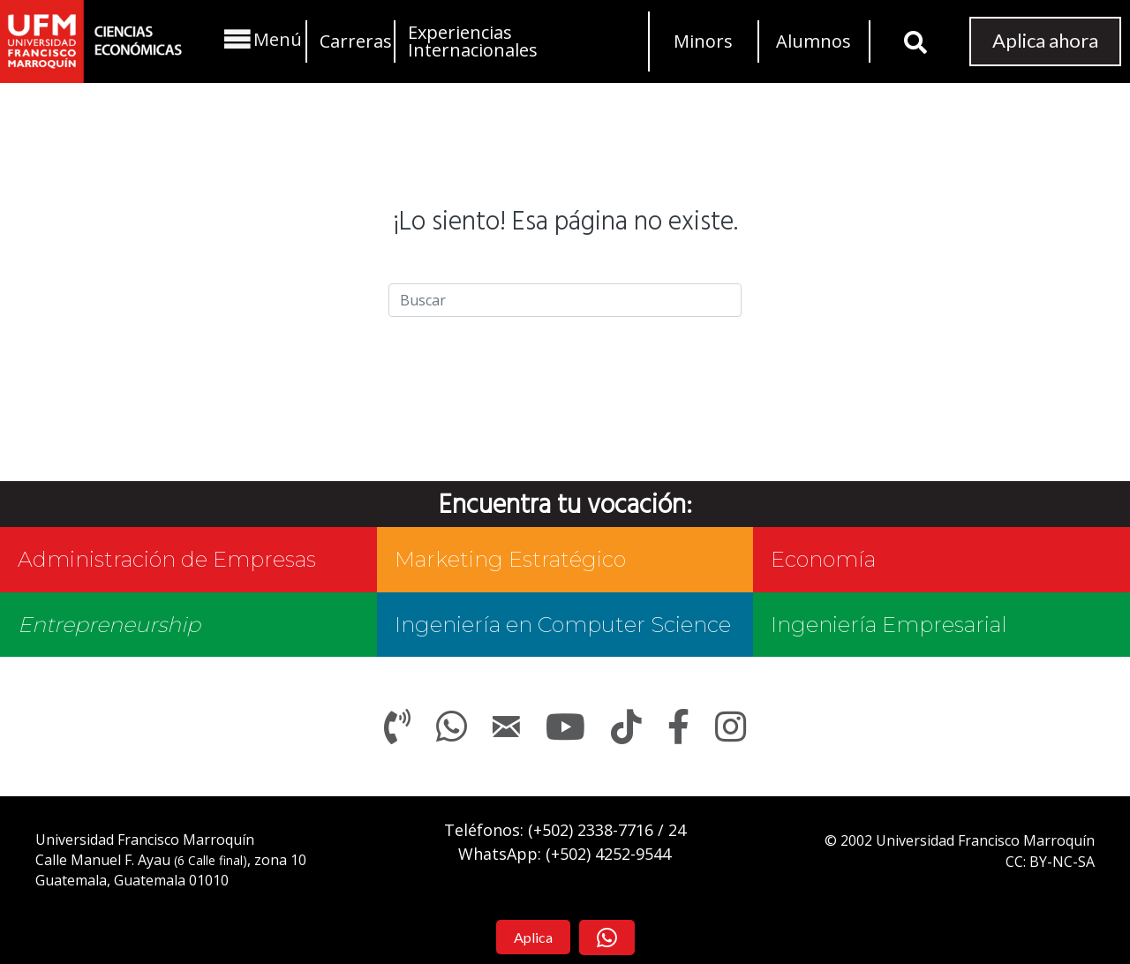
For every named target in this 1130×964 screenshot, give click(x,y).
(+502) (590, 829)
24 (677, 829)
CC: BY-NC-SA (1050, 861)
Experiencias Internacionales (473, 41)
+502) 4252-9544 (611, 853)
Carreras (356, 41)
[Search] (565, 300)
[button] (260, 39)
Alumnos (813, 41)
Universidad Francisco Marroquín (144, 839)
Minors (703, 41)
